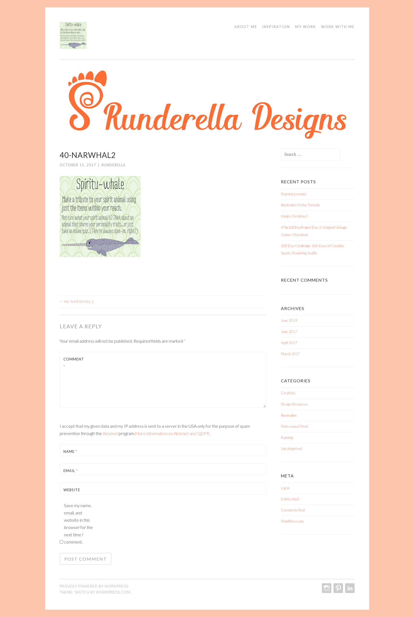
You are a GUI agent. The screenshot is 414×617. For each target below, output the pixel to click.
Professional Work (294, 426)
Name (70, 451)
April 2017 (289, 342)
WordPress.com (113, 592)
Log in (285, 488)
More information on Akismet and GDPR (172, 433)
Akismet (110, 433)
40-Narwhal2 (77, 301)
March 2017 (290, 354)
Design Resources (294, 404)
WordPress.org (292, 521)
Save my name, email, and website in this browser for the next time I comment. (78, 523)
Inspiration (276, 27)
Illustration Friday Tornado (300, 205)
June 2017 (289, 331)
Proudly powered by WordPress (94, 586)
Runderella (114, 165)
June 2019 (289, 320)
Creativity (288, 393)
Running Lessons (294, 194)
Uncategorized (291, 448)
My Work (305, 27)
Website (71, 490)
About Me (245, 27)
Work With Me (338, 27)
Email (70, 470)
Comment (73, 363)
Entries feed (290, 499)
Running (287, 437)
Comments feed (293, 510)
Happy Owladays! (294, 216)
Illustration (289, 415)
